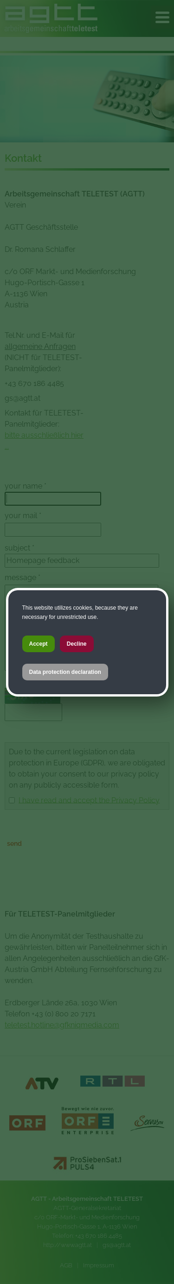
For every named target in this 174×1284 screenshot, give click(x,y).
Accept (38, 644)
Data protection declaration (65, 672)
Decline (77, 644)
